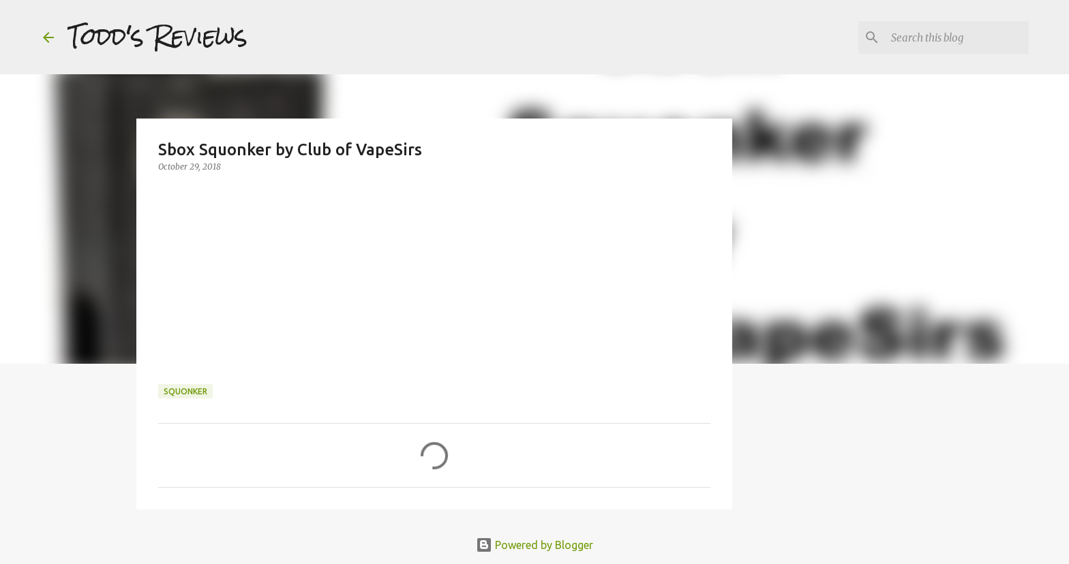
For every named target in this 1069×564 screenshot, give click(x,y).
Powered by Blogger (534, 545)
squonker (185, 391)
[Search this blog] (957, 37)
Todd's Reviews (157, 37)
